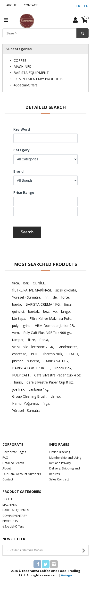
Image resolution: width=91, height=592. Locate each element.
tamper (18, 339)
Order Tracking (59, 452)
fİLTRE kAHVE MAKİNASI (31, 290)
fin (47, 297)
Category (21, 150)
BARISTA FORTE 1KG (29, 368)
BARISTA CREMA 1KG (42, 304)
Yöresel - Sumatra (26, 297)
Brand (18, 171)
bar (25, 283)
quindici (18, 311)
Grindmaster (67, 346)
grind (27, 325)
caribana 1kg (39, 389)
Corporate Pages (14, 452)
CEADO (72, 354)
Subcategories (19, 49)
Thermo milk (52, 354)
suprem (33, 361)
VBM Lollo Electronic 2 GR (32, 346)
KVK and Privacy (60, 463)
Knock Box (62, 368)
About (6, 468)
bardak (33, 311)
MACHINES (22, 66)
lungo (65, 311)
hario (18, 382)
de (55, 297)
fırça (15, 283)
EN (86, 5)
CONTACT (30, 5)
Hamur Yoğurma (25, 403)
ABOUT (11, 5)
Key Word (21, 129)
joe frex (18, 389)
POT (34, 354)
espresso (19, 354)
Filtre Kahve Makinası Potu (50, 318)
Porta (43, 339)
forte (65, 297)
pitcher (17, 361)
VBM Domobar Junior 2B (54, 325)
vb (55, 311)
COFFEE (20, 60)
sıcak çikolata (65, 290)
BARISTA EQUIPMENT (31, 72)
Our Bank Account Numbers (21, 474)
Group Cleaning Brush (29, 396)
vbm (15, 332)
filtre (31, 339)
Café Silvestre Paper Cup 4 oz (57, 375)
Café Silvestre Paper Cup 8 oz (49, 382)
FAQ (5, 458)
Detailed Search (13, 463)
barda (16, 304)
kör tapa (18, 318)
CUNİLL (39, 283)
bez (46, 311)
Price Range (23, 192)
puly (15, 325)
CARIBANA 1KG (55, 361)
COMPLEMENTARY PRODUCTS (38, 79)
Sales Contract (59, 479)
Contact (7, 479)
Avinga (66, 575)
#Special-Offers (26, 85)
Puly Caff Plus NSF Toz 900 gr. (47, 332)
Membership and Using (65, 458)
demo (55, 396)
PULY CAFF (21, 375)
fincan (69, 304)
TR (78, 5)
